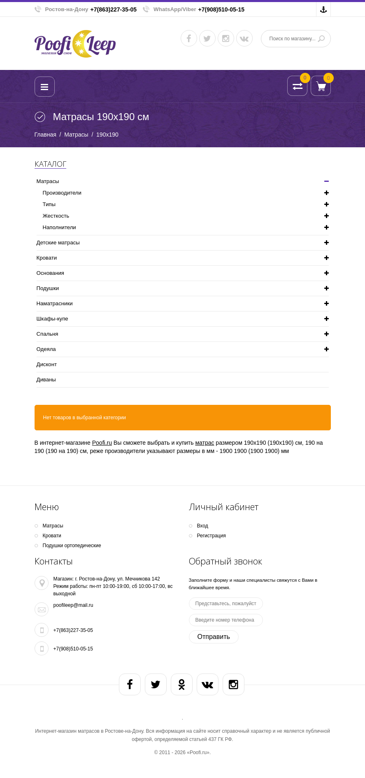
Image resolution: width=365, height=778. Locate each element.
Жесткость (56, 216)
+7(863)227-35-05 (114, 9)
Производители (62, 193)
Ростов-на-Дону (66, 9)
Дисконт (47, 364)
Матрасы (76, 134)
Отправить (214, 636)
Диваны (46, 379)
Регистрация (211, 536)
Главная (45, 134)
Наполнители (59, 227)
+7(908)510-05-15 (221, 9)
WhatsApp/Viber (174, 9)
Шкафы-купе (52, 319)
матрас (204, 442)
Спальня (47, 334)
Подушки (48, 288)
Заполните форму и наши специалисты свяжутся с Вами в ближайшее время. (253, 584)
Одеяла (46, 349)
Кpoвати (47, 258)
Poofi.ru (102, 442)
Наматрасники (55, 303)
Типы (49, 204)
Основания (50, 273)
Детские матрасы (58, 242)
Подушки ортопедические (72, 545)
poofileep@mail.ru (73, 605)
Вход (202, 526)
